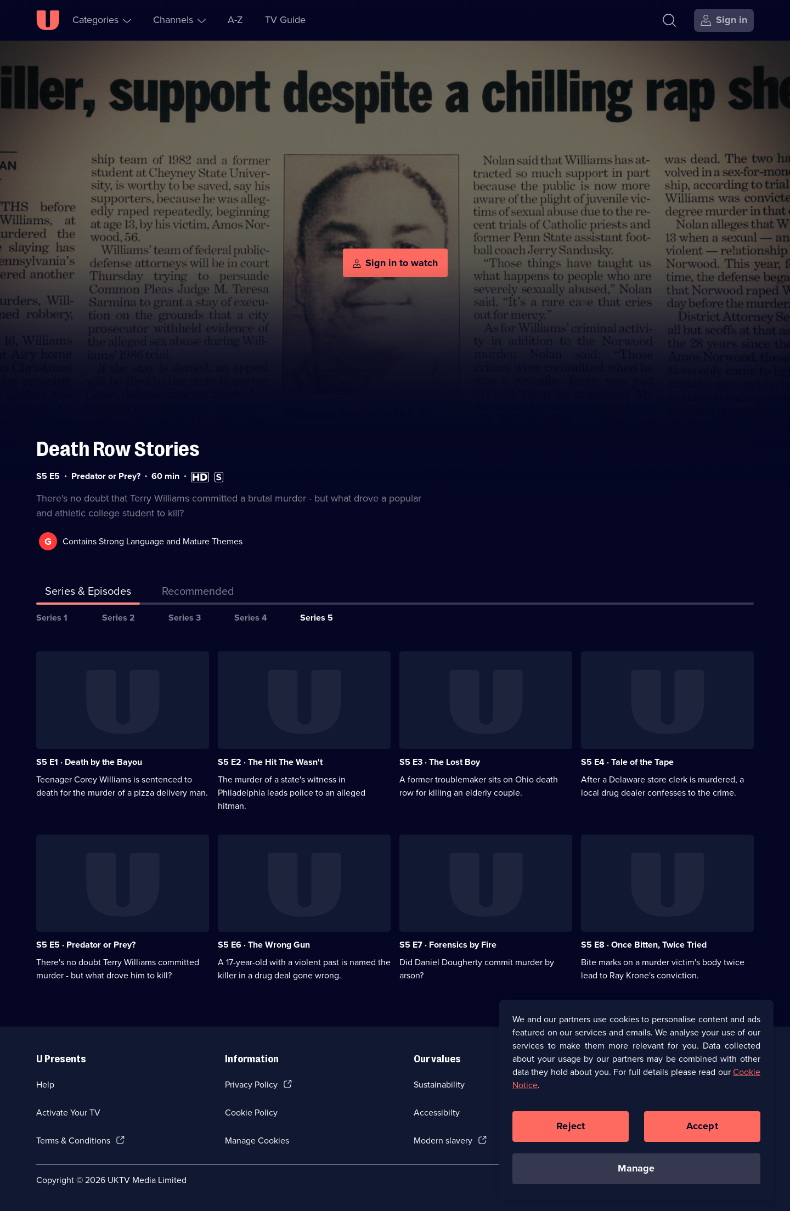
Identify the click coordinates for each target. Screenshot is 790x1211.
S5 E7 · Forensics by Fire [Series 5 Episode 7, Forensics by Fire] (447, 944)
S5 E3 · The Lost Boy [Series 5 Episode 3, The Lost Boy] (439, 762)
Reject (570, 1126)
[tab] (198, 593)
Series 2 (118, 617)
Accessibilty (437, 1112)
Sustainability (439, 1084)
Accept (702, 1126)
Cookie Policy (251, 1112)
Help (45, 1084)
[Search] (669, 20)
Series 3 (184, 617)
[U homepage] (47, 20)
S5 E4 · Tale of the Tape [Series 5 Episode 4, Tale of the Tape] (627, 762)
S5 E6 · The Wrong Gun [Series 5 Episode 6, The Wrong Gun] (264, 944)
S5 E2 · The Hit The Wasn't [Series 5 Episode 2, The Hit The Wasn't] (270, 762)
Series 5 (316, 617)
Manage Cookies (257, 1140)
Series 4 (250, 617)
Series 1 (51, 617)
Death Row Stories (118, 449)
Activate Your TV (68, 1112)
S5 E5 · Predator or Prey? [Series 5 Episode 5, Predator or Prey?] (86, 944)
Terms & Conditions (73, 1140)
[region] (636, 1099)
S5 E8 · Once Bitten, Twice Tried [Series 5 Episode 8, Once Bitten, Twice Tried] (644, 944)
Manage (636, 1168)
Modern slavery (443, 1140)
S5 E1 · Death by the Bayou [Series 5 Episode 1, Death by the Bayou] (89, 762)
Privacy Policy (251, 1084)
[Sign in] (724, 20)
